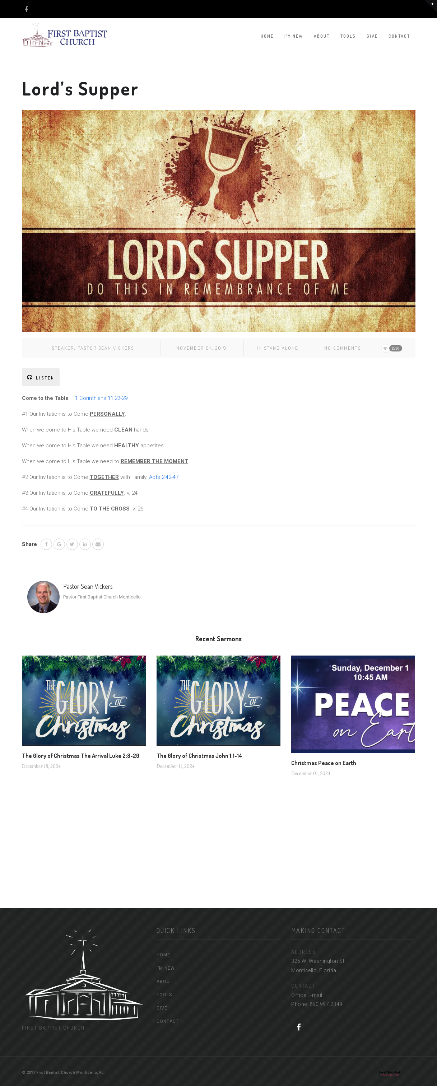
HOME (267, 36)
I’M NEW (293, 36)
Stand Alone (281, 348)
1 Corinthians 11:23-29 (101, 398)
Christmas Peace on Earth (323, 762)
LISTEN (41, 377)
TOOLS (348, 36)
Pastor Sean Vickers (106, 348)
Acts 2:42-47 (163, 477)
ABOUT (322, 36)
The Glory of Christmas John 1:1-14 (199, 755)
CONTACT (399, 36)
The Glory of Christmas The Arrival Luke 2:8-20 (80, 755)
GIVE (372, 36)
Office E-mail (306, 995)
